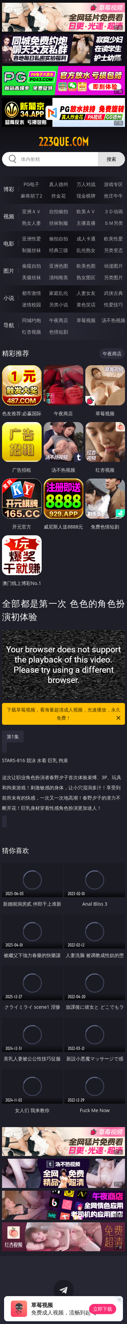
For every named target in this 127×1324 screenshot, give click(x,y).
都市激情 (31, 293)
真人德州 (58, 184)
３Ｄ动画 (113, 211)
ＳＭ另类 (113, 223)
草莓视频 (86, 320)
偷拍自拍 (58, 238)
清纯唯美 (58, 277)
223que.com (64, 142)
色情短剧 (58, 332)
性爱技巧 (113, 304)
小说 (8, 298)
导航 (8, 325)
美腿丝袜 (31, 277)
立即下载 (102, 1309)
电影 (8, 243)
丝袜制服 (58, 223)
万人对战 (86, 184)
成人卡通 (86, 238)
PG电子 (31, 184)
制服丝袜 (31, 250)
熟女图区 (86, 277)
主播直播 (86, 223)
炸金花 (58, 195)
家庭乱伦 (58, 293)
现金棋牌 (86, 195)
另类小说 (58, 304)
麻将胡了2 (31, 195)
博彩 (8, 189)
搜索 (111, 159)
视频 (8, 216)
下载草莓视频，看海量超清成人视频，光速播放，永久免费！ (64, 714)
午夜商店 (58, 320)
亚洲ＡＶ (31, 211)
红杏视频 (31, 332)
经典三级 (58, 250)
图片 (8, 270)
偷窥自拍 (31, 266)
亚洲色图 (58, 266)
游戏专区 (113, 184)
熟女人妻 (31, 223)
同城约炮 (31, 320)
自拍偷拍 (58, 211)
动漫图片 (113, 266)
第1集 (13, 736)
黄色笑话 (86, 304)
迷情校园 (31, 304)
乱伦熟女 (86, 250)
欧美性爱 (113, 238)
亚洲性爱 (31, 238)
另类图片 (113, 277)
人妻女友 (86, 293)
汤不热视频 (113, 320)
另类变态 (113, 250)
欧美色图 (86, 266)
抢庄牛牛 (113, 195)
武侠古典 (113, 293)
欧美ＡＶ (86, 211)
